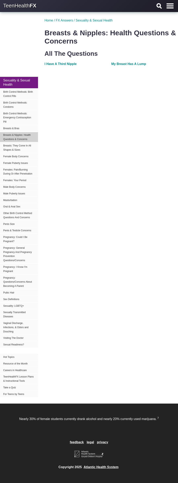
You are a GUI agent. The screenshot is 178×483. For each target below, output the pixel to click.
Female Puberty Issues (15, 163)
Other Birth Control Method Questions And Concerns (17, 215)
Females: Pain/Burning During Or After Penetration (17, 171)
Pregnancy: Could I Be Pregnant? (15, 239)
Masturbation (10, 200)
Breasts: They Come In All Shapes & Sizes (17, 147)
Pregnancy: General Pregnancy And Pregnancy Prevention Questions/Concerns (17, 254)
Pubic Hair (8, 292)
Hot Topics (8, 357)
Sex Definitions (11, 299)
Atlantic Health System (101, 467)
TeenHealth (19, 6)
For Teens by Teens (13, 394)
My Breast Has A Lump (128, 64)
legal (90, 442)
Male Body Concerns (14, 187)
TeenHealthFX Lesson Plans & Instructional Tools (18, 378)
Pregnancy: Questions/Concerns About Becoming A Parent (17, 282)
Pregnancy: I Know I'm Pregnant (15, 269)
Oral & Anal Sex (11, 206)
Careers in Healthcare (15, 370)
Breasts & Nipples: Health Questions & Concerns (17, 137)
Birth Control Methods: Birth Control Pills (18, 93)
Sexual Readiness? (13, 344)
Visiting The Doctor (13, 338)
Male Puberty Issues (14, 193)
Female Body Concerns (15, 156)
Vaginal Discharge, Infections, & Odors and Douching (15, 327)
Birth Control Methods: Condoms (15, 104)
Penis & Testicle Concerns (17, 230)
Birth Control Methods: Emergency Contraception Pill (17, 117)
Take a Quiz (9, 387)
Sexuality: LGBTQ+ (13, 305)
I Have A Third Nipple (60, 64)
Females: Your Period (14, 180)
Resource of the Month (15, 363)
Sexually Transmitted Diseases (14, 314)
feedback (77, 442)
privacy (102, 442)
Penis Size (9, 224)
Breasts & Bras (11, 128)
